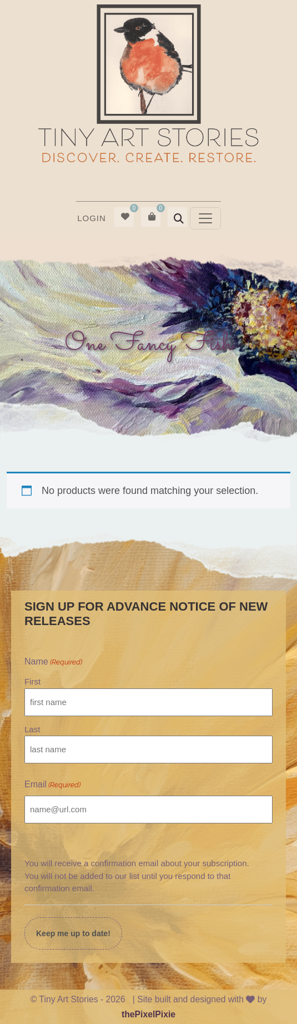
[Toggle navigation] (205, 218)
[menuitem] (91, 218)
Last (32, 729)
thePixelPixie (148, 1014)
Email (52, 785)
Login (91, 218)
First (32, 681)
